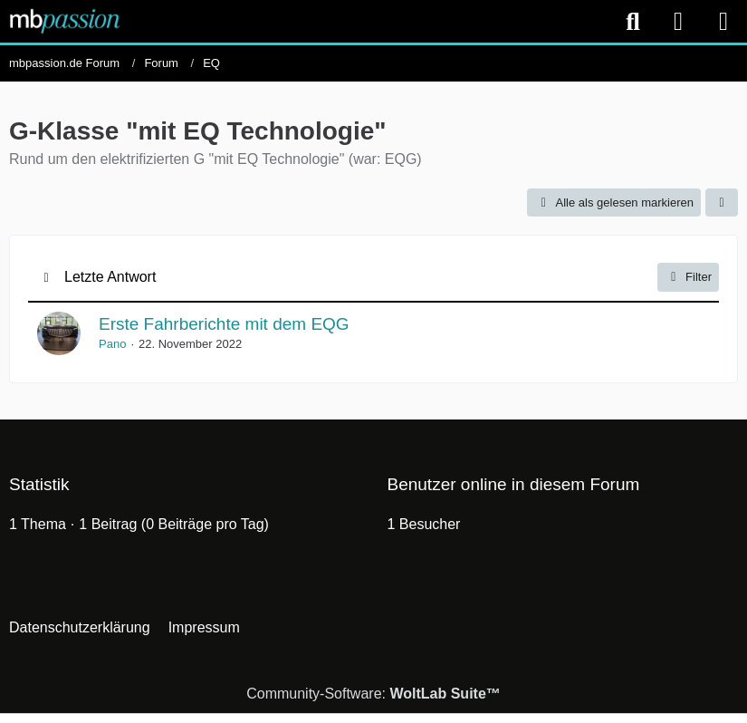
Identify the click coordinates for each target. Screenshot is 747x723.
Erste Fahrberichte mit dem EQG (224, 323)
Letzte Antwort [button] (110, 276)
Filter (688, 277)
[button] (721, 202)
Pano (112, 344)
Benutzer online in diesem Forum (514, 484)
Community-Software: (373, 693)
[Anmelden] (678, 21)
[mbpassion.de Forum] (64, 21)
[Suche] (633, 22)
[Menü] (723, 22)
